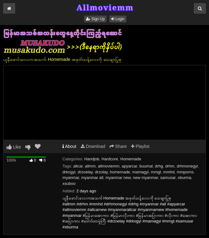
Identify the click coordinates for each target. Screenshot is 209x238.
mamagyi (140, 172)
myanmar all (92, 177)
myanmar (70, 177)
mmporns (185, 172)
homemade (120, 172)
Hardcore (110, 159)
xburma (184, 177)
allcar (78, 166)
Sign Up (95, 19)
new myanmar (145, 177)
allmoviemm (108, 166)
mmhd (169, 172)
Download (93, 146)
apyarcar (129, 166)
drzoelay (85, 172)
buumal (146, 166)
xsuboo (68, 183)
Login (118, 19)
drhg (159, 166)
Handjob (91, 159)
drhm (170, 166)
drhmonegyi (187, 166)
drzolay (101, 172)
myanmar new (118, 177)
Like (14, 146)
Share (118, 146)
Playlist (140, 146)
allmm (90, 166)
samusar (167, 177)
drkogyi (68, 172)
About (69, 146)
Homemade (130, 159)
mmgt (156, 172)
